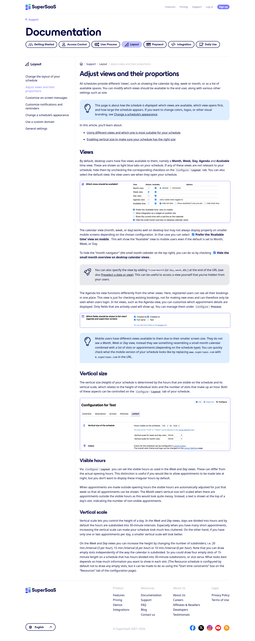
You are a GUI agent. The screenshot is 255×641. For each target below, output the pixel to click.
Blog (144, 609)
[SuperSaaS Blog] (227, 627)
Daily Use (208, 44)
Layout (103, 64)
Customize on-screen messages (46, 98)
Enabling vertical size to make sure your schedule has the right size (131, 139)
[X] (201, 627)
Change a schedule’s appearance (47, 115)
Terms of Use (220, 599)
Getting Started (41, 44)
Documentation (151, 594)
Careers (178, 599)
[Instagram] (209, 627)
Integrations (121, 609)
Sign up (223, 6)
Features (170, 6)
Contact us (148, 614)
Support (197, 6)
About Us (179, 594)
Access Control (74, 44)
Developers (180, 609)
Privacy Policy (221, 594)
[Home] (41, 7)
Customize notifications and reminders (44, 106)
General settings (36, 128)
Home (81, 63)
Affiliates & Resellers (186, 604)
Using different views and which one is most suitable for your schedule (133, 133)
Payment (154, 44)
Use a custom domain (40, 122)
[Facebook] (193, 627)
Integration (181, 44)
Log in (209, 6)
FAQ (143, 604)
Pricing (184, 6)
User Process (105, 44)
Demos (117, 604)
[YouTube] (218, 627)
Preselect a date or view (116, 274)
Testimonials (181, 614)
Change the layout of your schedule (43, 78)
